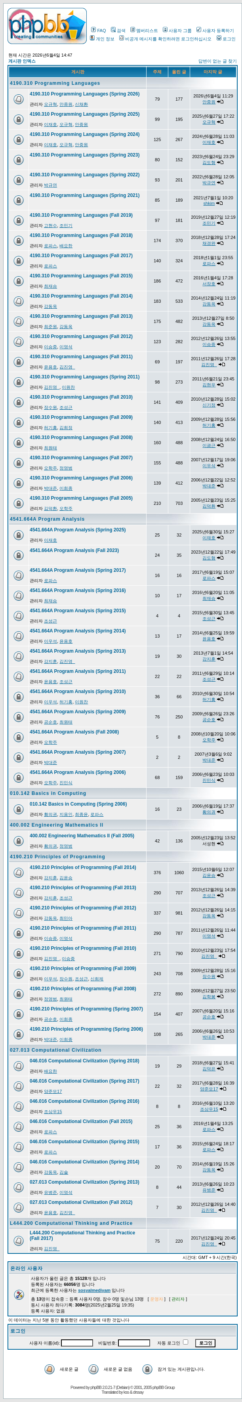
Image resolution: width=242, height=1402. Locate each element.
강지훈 (50, 661)
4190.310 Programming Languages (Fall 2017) (81, 255)
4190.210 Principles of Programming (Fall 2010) (83, 948)
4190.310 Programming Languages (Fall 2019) (81, 215)
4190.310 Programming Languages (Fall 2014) (81, 296)
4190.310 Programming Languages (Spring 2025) (84, 114)
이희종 (65, 488)
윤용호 (50, 367)
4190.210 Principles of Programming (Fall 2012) (83, 908)
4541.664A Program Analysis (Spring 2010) (78, 691)
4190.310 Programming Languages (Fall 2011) (81, 356)
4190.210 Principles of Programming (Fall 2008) (83, 988)
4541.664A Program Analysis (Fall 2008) (74, 732)
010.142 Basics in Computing (48, 793)
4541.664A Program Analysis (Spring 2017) (78, 570)
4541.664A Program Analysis (47, 519)
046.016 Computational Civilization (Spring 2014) (84, 1162)
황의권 (50, 814)
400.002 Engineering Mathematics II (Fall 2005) (82, 836)
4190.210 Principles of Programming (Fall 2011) (83, 928)
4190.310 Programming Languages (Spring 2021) (84, 195)
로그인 (226, 38)
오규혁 (50, 104)
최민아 (65, 918)
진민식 (65, 782)
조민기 (65, 225)
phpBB (95, 1387)
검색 (118, 30)
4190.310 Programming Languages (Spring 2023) (84, 155)
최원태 (50, 447)
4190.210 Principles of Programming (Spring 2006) (86, 1029)
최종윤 (81, 814)
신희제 (96, 978)
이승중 (50, 346)
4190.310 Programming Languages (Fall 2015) (81, 276)
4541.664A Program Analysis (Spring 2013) (78, 651)
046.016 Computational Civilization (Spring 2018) (84, 1061)
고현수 (50, 225)
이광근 (208, 445)
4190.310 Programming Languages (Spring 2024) (84, 134)
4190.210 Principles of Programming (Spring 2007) (86, 1009)
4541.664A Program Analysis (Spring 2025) (78, 530)
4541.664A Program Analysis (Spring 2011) (78, 671)
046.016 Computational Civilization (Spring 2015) (84, 1141)
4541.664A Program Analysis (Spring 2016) (78, 590)
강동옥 (50, 306)
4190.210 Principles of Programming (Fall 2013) (83, 887)
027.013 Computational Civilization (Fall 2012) (81, 1202)
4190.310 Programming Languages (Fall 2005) (81, 498)
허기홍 (50, 427)
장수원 (50, 407)
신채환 (81, 104)
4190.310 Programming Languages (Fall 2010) (81, 397)
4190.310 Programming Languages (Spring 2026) (84, 94)
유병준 (50, 1192)
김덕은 (208, 1068)
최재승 (50, 286)
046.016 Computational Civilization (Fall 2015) (81, 1121)
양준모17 (53, 1091)
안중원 (65, 104)
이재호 (50, 124)
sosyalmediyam (94, 1290)
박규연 (50, 185)
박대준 (50, 488)
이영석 (65, 346)
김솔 (63, 1172)
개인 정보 (102, 38)
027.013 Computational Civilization (55, 1050)
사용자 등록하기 (215, 30)
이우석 (208, 465)
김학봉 (208, 996)
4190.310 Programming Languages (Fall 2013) (81, 316)
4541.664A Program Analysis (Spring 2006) (78, 772)
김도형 (208, 162)
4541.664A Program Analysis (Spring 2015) (78, 610)
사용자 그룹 (177, 30)
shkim (209, 203)
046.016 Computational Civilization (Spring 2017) (84, 1081)
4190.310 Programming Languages (55, 83)
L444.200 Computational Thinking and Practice (71, 1223)
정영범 (65, 468)
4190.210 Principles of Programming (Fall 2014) (83, 867)
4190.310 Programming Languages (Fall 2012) (81, 336)
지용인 (65, 814)
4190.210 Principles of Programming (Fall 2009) (83, 968)
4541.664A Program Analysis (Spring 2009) (78, 711)
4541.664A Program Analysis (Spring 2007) (78, 752)
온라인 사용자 (26, 1268)
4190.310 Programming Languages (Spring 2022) (84, 175)
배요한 (65, 245)
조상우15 (53, 1111)
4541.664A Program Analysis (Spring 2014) (78, 631)
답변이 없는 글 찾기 (217, 61)
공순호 (50, 722)
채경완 (208, 243)
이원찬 (68, 387)
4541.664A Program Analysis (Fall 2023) (74, 550)
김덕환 (50, 508)
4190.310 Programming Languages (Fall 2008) (81, 437)
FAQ (98, 30)
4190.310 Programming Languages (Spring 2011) (84, 377)
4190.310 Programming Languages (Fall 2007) (81, 457)
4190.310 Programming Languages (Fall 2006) (81, 478)
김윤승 (65, 877)
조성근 (65, 407)
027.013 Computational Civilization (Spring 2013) (84, 1182)
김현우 (208, 384)
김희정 (65, 427)
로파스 (50, 245)
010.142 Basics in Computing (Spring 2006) (78, 804)
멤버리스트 (144, 30)
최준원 (50, 326)
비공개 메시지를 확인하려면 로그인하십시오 (165, 38)
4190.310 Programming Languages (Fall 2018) (81, 235)
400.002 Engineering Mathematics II (56, 825)
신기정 (208, 405)
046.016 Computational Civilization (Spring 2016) (84, 1101)
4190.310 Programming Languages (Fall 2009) (81, 417)
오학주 (50, 468)
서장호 (208, 283)
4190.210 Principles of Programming (57, 857)
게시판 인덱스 (22, 61)
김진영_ (67, 367)
